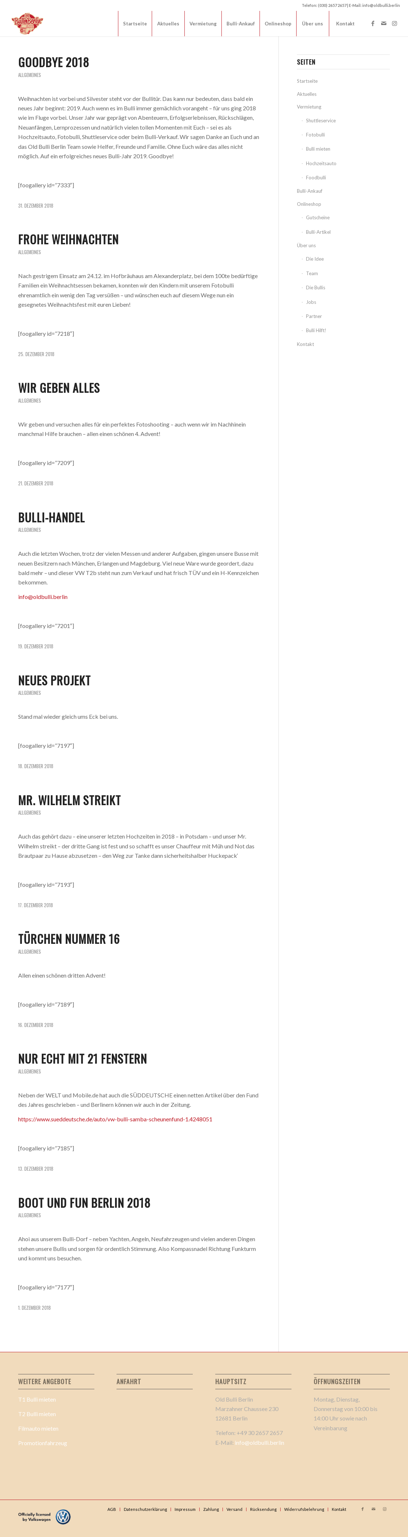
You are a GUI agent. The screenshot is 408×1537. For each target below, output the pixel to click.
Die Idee (315, 259)
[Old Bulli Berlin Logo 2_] (28, 23)
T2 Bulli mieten (37, 1413)
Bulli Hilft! (316, 330)
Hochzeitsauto (321, 163)
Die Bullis (315, 287)
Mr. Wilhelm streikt (69, 799)
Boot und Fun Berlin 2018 (84, 1202)
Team (312, 273)
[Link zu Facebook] (372, 23)
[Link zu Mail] (383, 23)
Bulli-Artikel (318, 232)
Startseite (307, 81)
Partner (314, 316)
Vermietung (309, 107)
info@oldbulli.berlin (43, 596)
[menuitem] (135, 23)
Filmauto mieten (38, 1428)
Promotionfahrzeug (42, 1442)
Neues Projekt (54, 680)
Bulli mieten (318, 149)
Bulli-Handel (51, 517)
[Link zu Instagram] (394, 23)
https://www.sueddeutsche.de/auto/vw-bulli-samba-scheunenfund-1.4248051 (115, 1119)
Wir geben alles (59, 387)
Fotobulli (315, 135)
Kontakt (305, 344)
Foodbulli (316, 177)
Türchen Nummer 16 (69, 938)
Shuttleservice (321, 120)
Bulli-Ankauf (309, 191)
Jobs (311, 302)
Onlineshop (309, 204)
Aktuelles (307, 94)
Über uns (306, 245)
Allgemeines (29, 75)
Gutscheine (318, 217)
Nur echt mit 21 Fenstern (82, 1058)
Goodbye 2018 (53, 61)
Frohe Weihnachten (68, 239)
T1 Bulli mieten (37, 1399)
